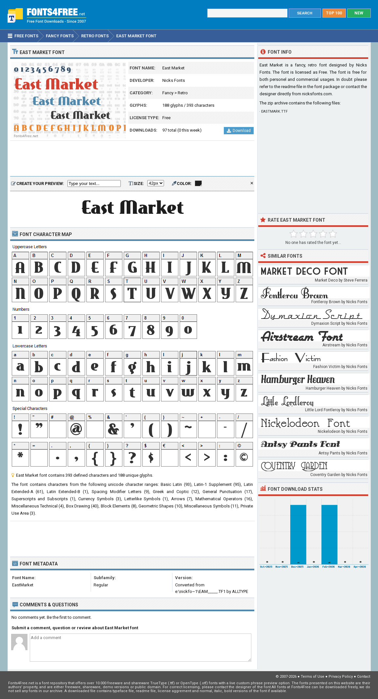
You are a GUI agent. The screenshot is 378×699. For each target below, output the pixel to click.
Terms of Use (312, 676)
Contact (363, 676)
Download (239, 130)
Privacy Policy (341, 676)
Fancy (167, 92)
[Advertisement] (132, 159)
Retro (183, 92)
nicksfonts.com (317, 93)
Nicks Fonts (173, 80)
